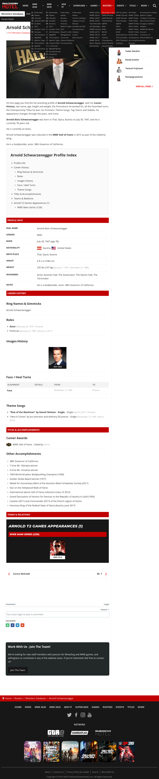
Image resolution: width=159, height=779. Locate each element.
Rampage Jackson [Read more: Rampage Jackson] (134, 76)
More (144, 5)
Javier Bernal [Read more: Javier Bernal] (131, 42)
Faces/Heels (7, 19)
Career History (21, 167)
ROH (89, 13)
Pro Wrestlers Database (19, 32)
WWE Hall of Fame (19, 444)
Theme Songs (24, 189)
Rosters (107, 5)
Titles (132, 5)
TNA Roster (62, 13)
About (48, 772)
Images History (25, 180)
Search (95, 772)
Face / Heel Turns (26, 185)
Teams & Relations (23, 198)
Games (93, 5)
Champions (126, 13)
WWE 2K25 (49, 5)
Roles (20, 176)
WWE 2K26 (34, 5)
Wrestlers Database (12, 13)
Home (18, 707)
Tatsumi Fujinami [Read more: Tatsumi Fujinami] (134, 68)
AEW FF (63, 5)
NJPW (74, 13)
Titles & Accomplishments (27, 193)
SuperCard (79, 5)
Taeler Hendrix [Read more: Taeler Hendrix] (132, 51)
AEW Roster (48, 13)
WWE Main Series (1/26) (29, 207)
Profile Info (19, 163)
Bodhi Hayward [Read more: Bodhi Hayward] (133, 34)
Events (120, 5)
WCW (97, 13)
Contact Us (58, 772)
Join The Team (17, 670)
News (25, 5)
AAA (82, 13)
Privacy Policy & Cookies (78, 772)
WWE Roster (32, 13)
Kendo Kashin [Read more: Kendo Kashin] (132, 59)
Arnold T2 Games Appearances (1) (31, 202)
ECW (104, 13)
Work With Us (107, 772)
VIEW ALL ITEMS (144, 86)
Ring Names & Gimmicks (30, 171)
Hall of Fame (141, 13)
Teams (113, 13)
